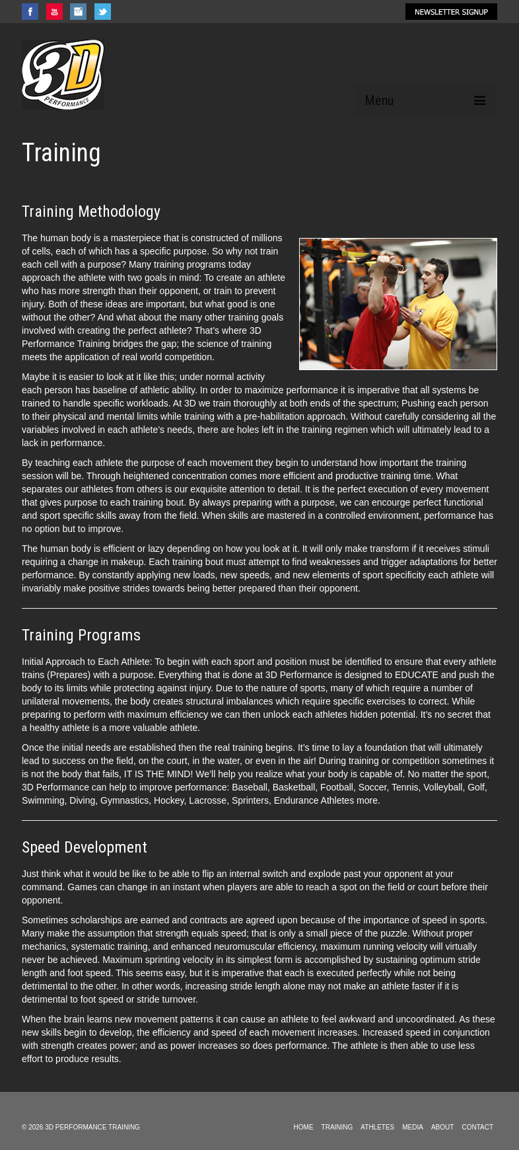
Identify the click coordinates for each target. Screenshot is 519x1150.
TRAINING (337, 1127)
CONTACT (477, 1127)
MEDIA (412, 1127)
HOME (304, 1127)
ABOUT (442, 1127)
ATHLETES (377, 1127)
